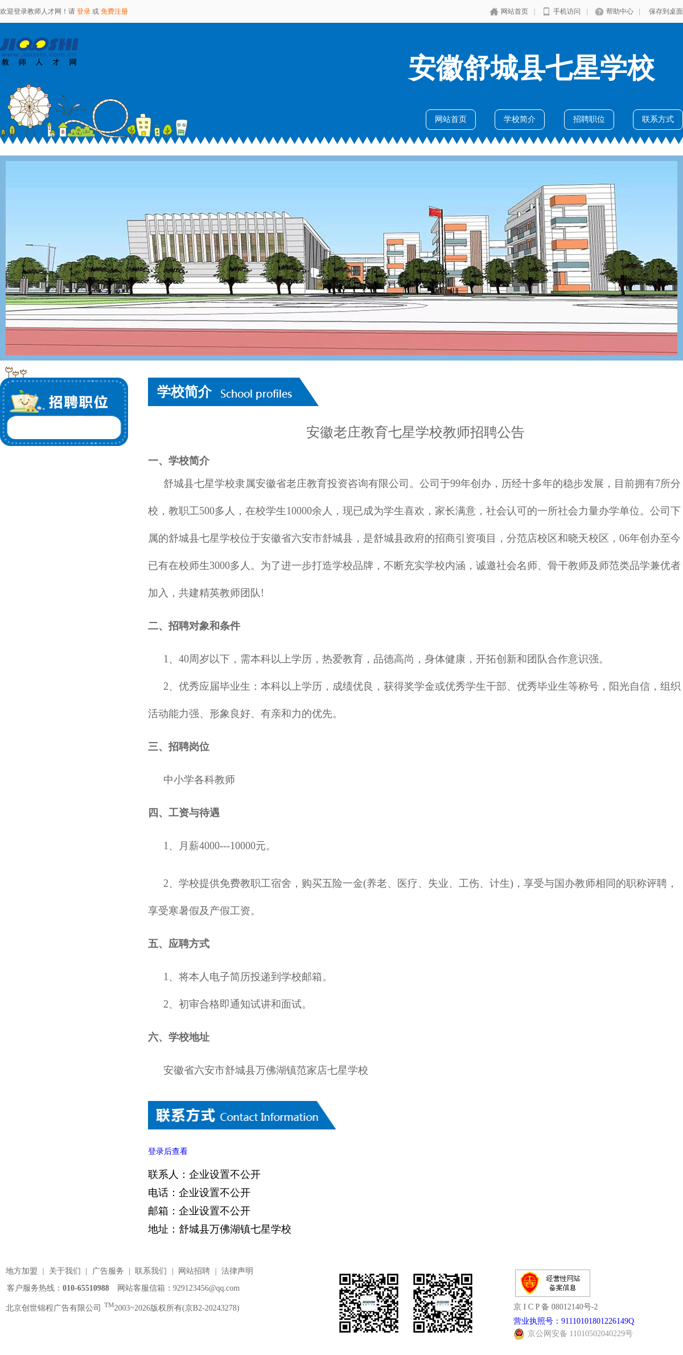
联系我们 (151, 1271)
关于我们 (65, 1271)
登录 (83, 11)
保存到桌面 (666, 11)
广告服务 (108, 1271)
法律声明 (237, 1271)
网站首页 (514, 11)
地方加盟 (22, 1271)
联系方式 (658, 119)
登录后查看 (168, 1151)
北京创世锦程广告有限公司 (53, 1308)
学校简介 (520, 119)
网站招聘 (194, 1271)
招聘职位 (589, 119)
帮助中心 (619, 11)
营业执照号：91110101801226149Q (573, 1321)
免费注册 (114, 11)
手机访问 (567, 11)
